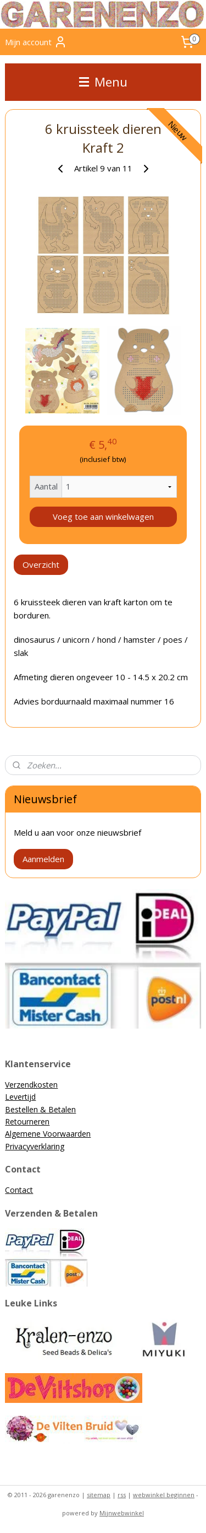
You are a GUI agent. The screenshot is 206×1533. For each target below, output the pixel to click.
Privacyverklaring (34, 1146)
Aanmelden (43, 858)
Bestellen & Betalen (40, 1109)
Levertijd (20, 1096)
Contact (19, 1190)
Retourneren (27, 1121)
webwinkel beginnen (163, 1495)
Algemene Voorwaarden (48, 1133)
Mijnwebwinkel (121, 1513)
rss (122, 1495)
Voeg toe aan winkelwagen (103, 516)
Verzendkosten (31, 1084)
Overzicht (41, 564)
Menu (103, 81)
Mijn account (36, 42)
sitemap (98, 1495)
